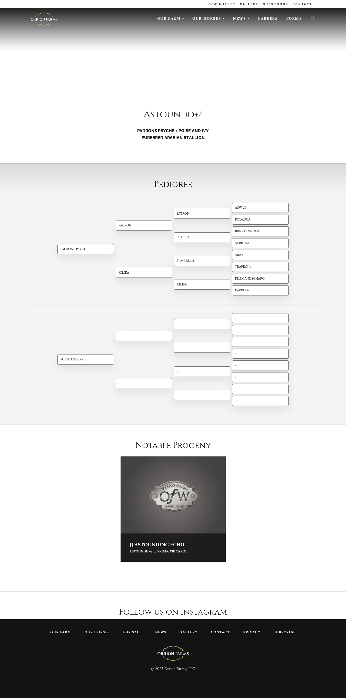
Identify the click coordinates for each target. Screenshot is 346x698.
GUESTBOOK (276, 4)
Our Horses (206, 18)
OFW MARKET (222, 4)
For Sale (132, 632)
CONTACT (302, 4)
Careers (268, 18)
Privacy (251, 632)
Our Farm (169, 18)
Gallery (188, 632)
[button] (310, 18)
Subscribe (285, 632)
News (239, 18)
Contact (220, 632)
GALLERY (249, 4)
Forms (294, 18)
